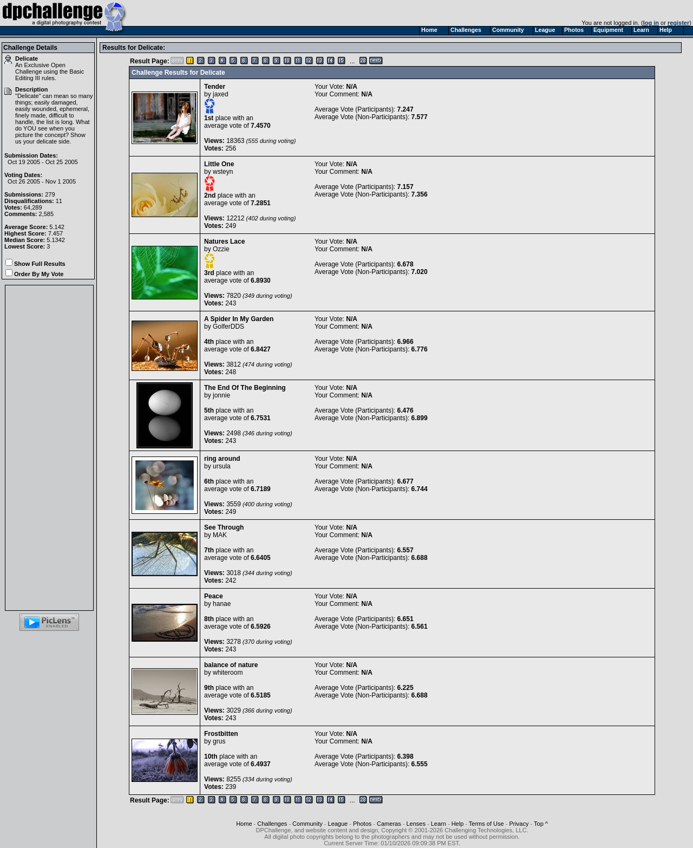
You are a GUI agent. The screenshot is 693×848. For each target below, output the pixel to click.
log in (651, 22)
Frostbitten (221, 734)
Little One (219, 164)
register (678, 22)
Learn (438, 823)
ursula (222, 466)
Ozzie (221, 249)
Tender (214, 86)
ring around (222, 458)
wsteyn (223, 171)
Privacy (518, 823)
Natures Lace (224, 241)
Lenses (415, 823)
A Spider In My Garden (238, 319)
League (338, 823)
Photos (362, 823)
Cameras (389, 823)
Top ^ (541, 823)
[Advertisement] (49, 447)
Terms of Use (486, 823)
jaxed (220, 94)
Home (244, 823)
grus (219, 741)
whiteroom (228, 672)
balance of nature (231, 665)
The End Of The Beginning (245, 388)
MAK (220, 535)
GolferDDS (228, 326)
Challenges (272, 823)
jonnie (221, 395)
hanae (222, 604)
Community (307, 823)
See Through (224, 527)
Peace (213, 596)
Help (458, 823)
